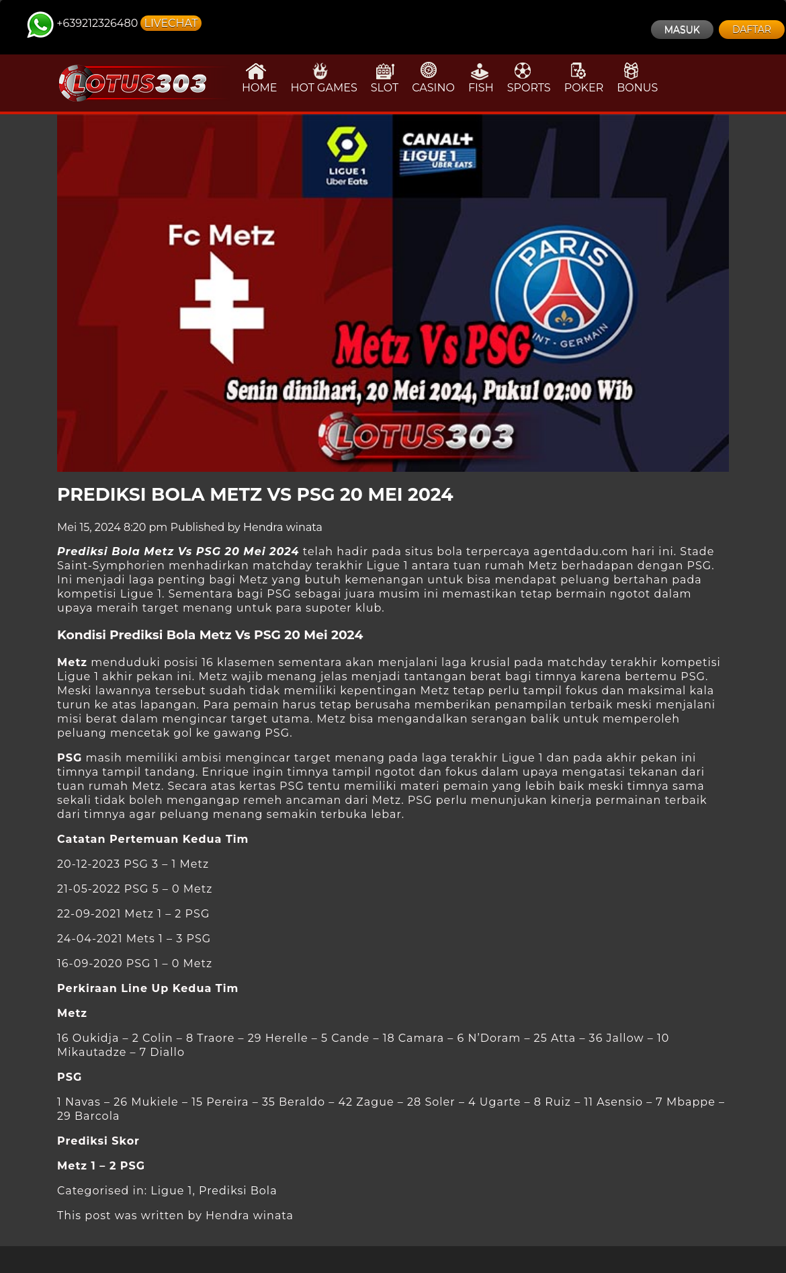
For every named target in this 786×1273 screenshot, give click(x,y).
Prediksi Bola (238, 1190)
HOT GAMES (323, 77)
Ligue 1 (171, 1190)
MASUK (682, 30)
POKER (584, 77)
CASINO (433, 77)
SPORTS (529, 77)
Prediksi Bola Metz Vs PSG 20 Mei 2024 (255, 494)
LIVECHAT (171, 23)
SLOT (385, 77)
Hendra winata (282, 527)
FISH (481, 77)
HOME (259, 77)
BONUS (637, 77)
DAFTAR (751, 30)
